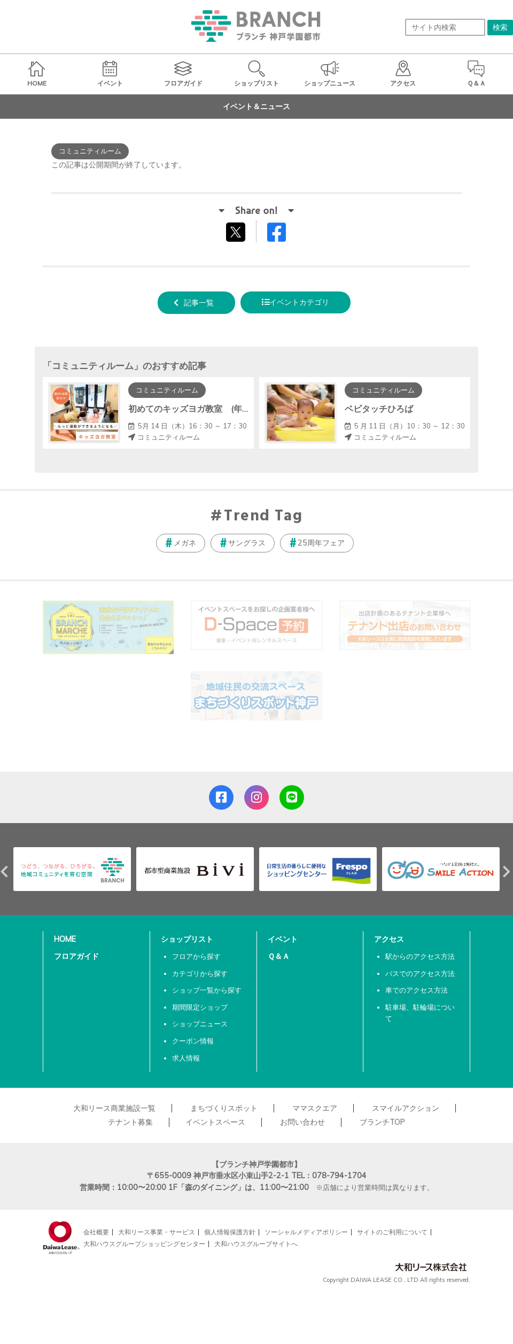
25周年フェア (321, 543)
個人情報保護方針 (229, 1232)
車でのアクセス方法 (416, 990)
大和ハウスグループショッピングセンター (144, 1244)
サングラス (247, 543)
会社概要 (96, 1232)
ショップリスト (187, 939)
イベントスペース (215, 1122)
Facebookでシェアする (283, 234)
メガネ (185, 543)
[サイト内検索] (445, 27)
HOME (65, 939)
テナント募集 (130, 1122)
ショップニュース (200, 1023)
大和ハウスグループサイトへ (256, 1244)
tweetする (236, 231)
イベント (283, 939)
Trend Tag (263, 516)
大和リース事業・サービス (156, 1232)
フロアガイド (76, 956)
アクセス (389, 939)
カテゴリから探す (200, 973)
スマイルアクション (405, 1108)
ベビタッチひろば (379, 408)
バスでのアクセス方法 (420, 973)
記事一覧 (199, 303)
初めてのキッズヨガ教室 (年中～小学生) (207, 408)
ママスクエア (314, 1108)
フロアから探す (196, 956)
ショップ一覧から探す (207, 990)
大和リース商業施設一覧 (114, 1108)
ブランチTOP (382, 1122)
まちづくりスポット (224, 1108)
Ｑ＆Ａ (279, 956)
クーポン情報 (193, 1040)
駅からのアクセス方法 (420, 956)
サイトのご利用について (392, 1232)
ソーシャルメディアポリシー (306, 1232)
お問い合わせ (302, 1122)
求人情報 (186, 1058)
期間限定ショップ (200, 1007)
